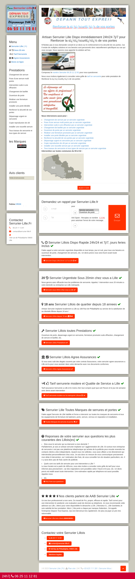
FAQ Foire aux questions (54, 481)
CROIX (18, 205)
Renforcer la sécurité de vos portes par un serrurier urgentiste (69, 138)
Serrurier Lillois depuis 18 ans (58, 316)
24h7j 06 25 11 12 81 (19, 576)
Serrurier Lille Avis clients (58, 518)
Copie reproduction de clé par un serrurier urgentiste (65, 143)
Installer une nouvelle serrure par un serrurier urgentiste (66, 146)
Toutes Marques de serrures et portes (60, 422)
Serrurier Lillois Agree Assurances (58, 369)
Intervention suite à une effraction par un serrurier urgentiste (68, 125)
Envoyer (117, 217)
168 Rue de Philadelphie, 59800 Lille (63, 549)
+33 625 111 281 (90, 568)
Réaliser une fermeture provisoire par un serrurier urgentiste (68, 133)
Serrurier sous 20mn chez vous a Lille (60, 290)
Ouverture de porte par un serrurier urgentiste (62, 130)
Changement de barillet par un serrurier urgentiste (64, 128)
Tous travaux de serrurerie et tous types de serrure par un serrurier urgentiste (75, 148)
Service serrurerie (89, 210)
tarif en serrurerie (94, 76)
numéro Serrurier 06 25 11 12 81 (66, 72)
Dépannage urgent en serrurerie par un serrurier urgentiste (67, 141)
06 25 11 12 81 (18, 228)
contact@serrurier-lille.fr (22, 231)
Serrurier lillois (105, 568)
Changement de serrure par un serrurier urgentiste (64, 120)
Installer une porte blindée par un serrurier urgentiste (65, 135)
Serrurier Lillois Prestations (56, 343)
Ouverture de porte (89, 212)
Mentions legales (55, 554)
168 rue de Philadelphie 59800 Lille (20, 238)
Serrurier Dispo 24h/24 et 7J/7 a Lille (60, 261)
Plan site (71, 568)
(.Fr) (19, 46)
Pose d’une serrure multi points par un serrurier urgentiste (67, 122)
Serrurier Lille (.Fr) (56, 568)
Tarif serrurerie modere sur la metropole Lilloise (64, 395)
